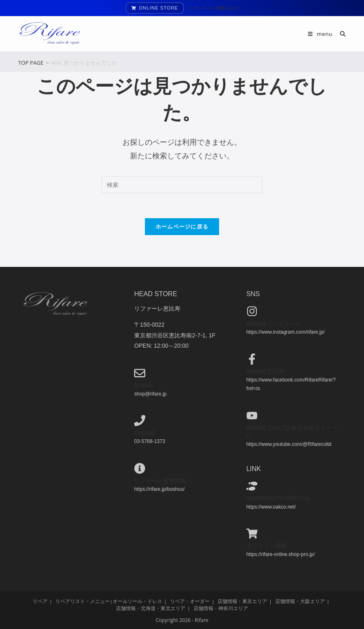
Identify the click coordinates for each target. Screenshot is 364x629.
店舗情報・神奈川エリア (221, 608)
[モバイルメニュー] (321, 34)
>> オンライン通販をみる (213, 7)
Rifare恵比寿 (265, 371)
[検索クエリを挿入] (182, 185)
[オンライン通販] (252, 533)
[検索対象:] (340, 34)
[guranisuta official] (252, 485)
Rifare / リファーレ (273, 323)
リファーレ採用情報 (160, 480)
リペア (40, 601)
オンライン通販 (266, 545)
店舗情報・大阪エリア (300, 601)
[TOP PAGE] (30, 62)
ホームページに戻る (182, 226)
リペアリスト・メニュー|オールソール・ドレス (108, 601)
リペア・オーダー (190, 601)
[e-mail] (139, 373)
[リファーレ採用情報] (139, 468)
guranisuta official (278, 498)
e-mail (144, 385)
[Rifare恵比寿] (252, 358)
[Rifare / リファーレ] (252, 311)
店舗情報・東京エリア (242, 601)
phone (144, 432)
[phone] (139, 420)
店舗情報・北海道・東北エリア (150, 608)
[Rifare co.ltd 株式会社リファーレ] (252, 415)
